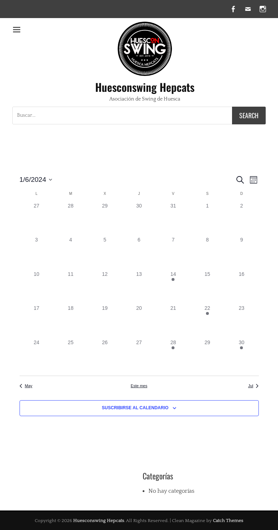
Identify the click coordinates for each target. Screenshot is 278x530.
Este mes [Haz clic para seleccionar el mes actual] (139, 386)
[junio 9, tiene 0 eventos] (241, 253)
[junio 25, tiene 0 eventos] (71, 356)
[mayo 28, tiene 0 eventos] (71, 219)
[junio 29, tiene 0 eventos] (207, 356)
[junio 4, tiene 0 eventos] (71, 253)
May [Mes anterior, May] (26, 386)
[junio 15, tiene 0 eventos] (207, 287)
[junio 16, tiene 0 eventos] (241, 287)
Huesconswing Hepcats (144, 87)
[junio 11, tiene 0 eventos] (71, 287)
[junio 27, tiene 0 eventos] (139, 356)
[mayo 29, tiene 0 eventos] (105, 219)
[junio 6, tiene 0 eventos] (139, 253)
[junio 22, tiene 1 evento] (207, 321)
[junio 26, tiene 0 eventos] (105, 356)
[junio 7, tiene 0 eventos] (173, 253)
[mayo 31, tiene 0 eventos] (173, 219)
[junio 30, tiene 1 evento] (241, 356)
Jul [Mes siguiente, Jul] (253, 386)
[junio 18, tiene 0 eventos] (71, 321)
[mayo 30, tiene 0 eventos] (139, 219)
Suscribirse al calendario (135, 407)
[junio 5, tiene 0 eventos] (105, 253)
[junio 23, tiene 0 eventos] (241, 321)
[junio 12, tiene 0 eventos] (105, 287)
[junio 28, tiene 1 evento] (173, 356)
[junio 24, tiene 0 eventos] (37, 356)
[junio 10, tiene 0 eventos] (37, 287)
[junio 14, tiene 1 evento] (173, 287)
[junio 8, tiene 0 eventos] (207, 253)
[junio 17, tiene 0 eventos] (37, 321)
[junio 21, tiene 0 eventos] (173, 321)
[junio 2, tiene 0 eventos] (241, 219)
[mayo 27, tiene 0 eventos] (37, 219)
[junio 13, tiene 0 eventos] (139, 287)
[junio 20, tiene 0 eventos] (139, 321)
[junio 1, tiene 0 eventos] (207, 219)
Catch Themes (228, 520)
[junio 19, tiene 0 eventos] (105, 321)
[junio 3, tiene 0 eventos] (37, 253)
